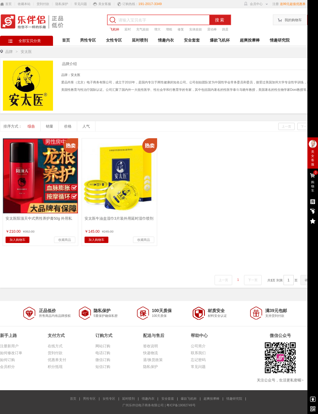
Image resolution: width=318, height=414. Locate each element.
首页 (66, 40)
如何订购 (7, 360)
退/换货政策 (153, 360)
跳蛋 (225, 29)
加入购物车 (17, 240)
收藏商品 (64, 240)
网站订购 (102, 346)
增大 (157, 29)
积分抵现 (55, 366)
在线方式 (55, 346)
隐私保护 (61, 4)
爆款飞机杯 (220, 40)
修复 (181, 29)
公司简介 (198, 346)
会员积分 (7, 366)
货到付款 (43, 4)
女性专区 (114, 40)
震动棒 (212, 29)
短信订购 (102, 366)
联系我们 (198, 353)
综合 (31, 126)
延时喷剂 (140, 40)
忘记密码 (198, 360)
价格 (68, 126)
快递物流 (150, 353)
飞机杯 (114, 29)
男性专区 (88, 40)
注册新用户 (9, 346)
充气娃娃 (142, 29)
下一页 (305, 126)
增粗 (169, 29)
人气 (86, 126)
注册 (275, 4)
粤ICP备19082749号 (180, 405)
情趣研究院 (280, 40)
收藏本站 (24, 4)
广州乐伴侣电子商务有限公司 (143, 405)
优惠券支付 (57, 360)
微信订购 (102, 360)
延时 (128, 29)
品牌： (70, 75)
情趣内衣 (166, 40)
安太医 (75, 75)
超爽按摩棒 (250, 40)
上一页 (286, 126)
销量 (49, 126)
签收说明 (150, 346)
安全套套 (192, 40)
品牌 (9, 52)
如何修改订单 (11, 353)
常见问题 (80, 4)
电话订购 (102, 353)
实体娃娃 (195, 29)
